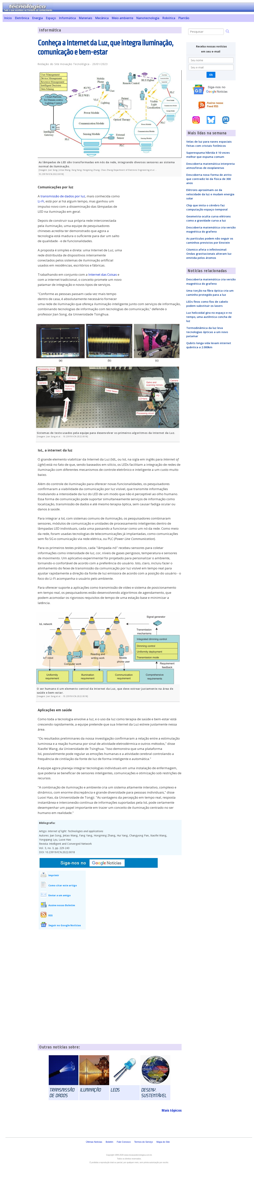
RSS (50, 915)
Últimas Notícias (94, 1142)
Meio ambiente (122, 18)
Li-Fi (41, 201)
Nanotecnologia (147, 18)
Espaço (51, 18)
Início (8, 18)
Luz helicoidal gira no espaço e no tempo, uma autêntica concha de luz (209, 317)
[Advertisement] (19, 83)
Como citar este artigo (62, 885)
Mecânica (102, 18)
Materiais (85, 18)
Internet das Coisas (102, 274)
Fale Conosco (124, 1142)
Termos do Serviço (143, 1142)
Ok (211, 74)
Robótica (168, 18)
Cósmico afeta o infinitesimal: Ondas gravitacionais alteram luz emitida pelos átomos (208, 254)
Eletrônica (22, 18)
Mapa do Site (163, 1142)
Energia (37, 18)
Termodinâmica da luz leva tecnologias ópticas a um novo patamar (207, 332)
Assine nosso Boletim (61, 905)
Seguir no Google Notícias (64, 925)
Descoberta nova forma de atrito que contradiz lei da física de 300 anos (208, 179)
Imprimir (53, 875)
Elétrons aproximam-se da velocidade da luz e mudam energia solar (210, 194)
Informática (67, 18)
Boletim (109, 1142)
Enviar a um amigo (59, 895)
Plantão (183, 18)
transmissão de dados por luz (63, 196)
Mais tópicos (172, 1110)
